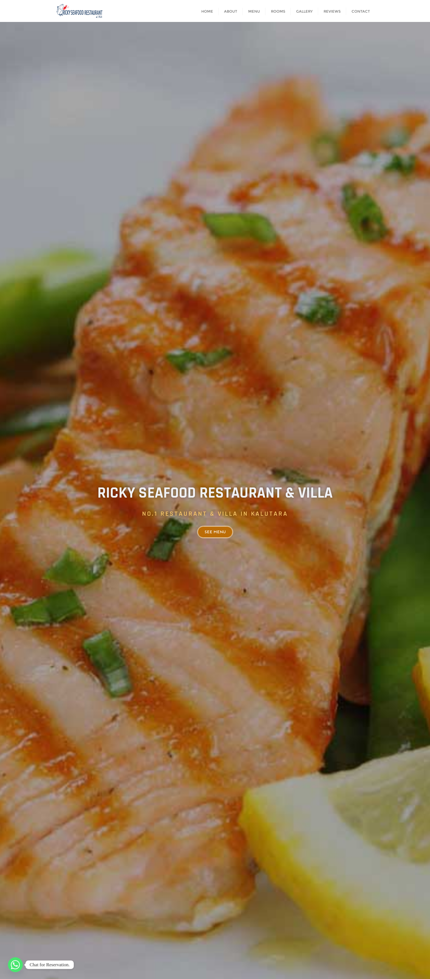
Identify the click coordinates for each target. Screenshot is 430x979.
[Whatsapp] (15, 964)
